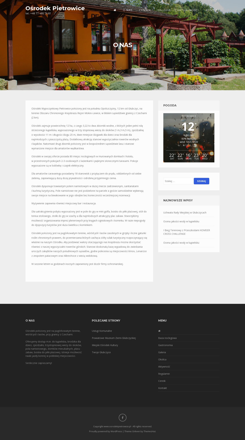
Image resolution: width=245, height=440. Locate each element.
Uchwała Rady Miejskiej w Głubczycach (184, 212)
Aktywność (164, 366)
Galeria (164, 10)
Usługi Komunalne (102, 330)
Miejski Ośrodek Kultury (105, 345)
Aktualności (188, 10)
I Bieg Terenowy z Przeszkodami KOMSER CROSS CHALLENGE (186, 232)
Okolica (162, 359)
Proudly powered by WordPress (105, 431)
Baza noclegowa (167, 338)
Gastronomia (165, 345)
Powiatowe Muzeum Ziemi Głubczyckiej (114, 338)
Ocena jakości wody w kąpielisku (181, 221)
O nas (127, 10)
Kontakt (212, 10)
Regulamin (164, 373)
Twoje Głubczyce (101, 352)
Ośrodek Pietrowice (55, 8)
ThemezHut (150, 431)
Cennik (145, 10)
